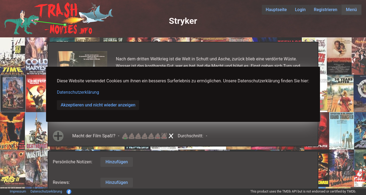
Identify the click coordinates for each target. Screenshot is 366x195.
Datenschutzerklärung (78, 92)
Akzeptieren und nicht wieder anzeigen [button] (98, 105)
